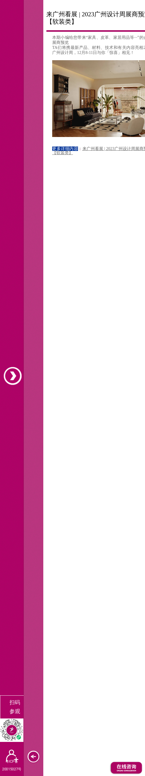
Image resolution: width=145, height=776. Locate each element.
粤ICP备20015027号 (11, 765)
